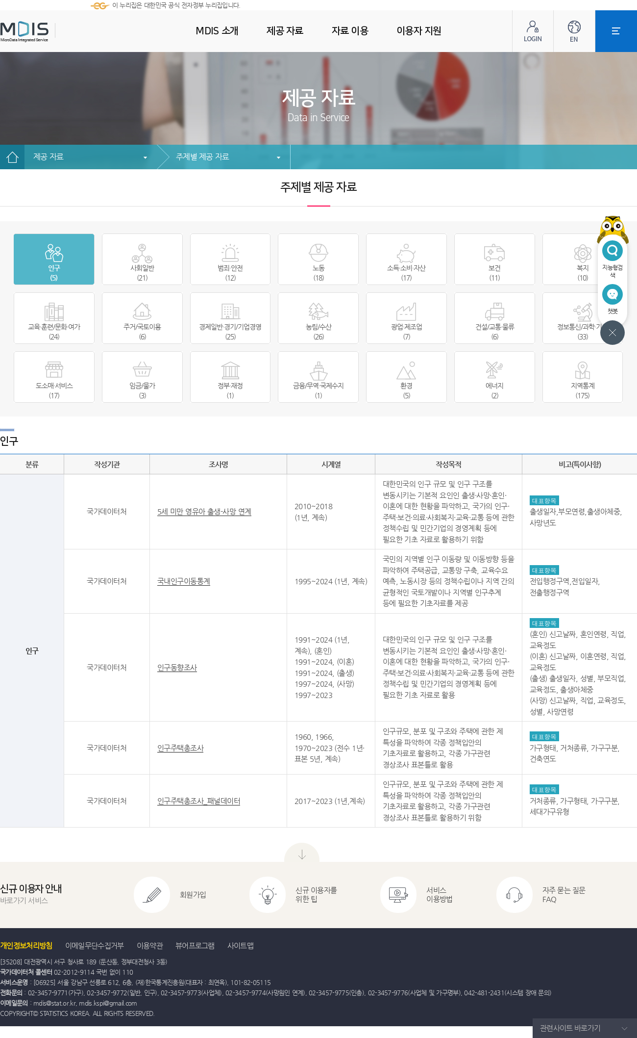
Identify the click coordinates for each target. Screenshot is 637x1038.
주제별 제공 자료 (202, 156)
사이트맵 (240, 945)
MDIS (49, 31)
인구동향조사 (177, 667)
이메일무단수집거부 (94, 945)
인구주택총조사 (180, 748)
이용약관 (150, 945)
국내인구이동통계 (183, 581)
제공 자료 (48, 156)
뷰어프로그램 (195, 945)
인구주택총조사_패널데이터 (199, 801)
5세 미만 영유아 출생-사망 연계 (204, 511)
